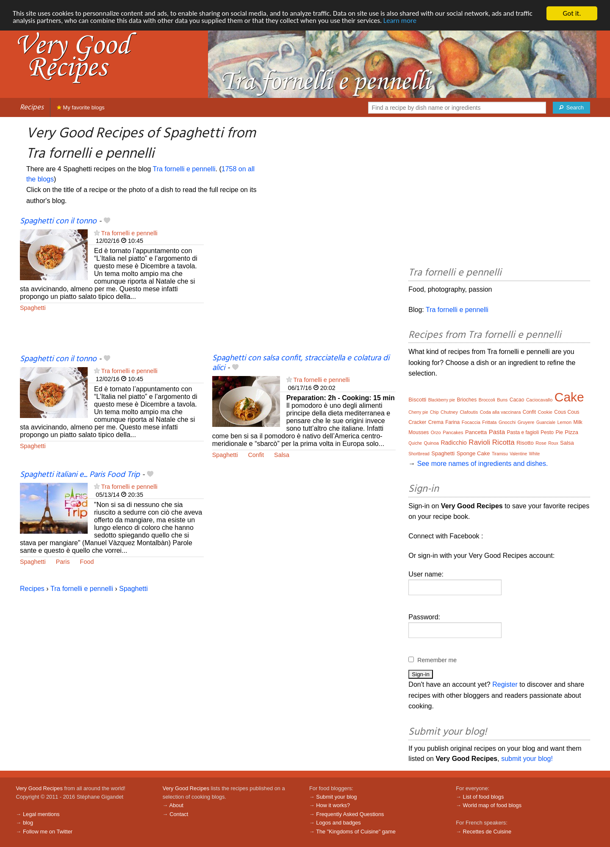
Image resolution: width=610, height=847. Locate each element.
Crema (436, 422)
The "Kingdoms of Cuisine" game (356, 831)
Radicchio (453, 442)
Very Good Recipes (39, 788)
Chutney (449, 412)
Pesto (547, 432)
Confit (256, 454)
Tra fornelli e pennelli (184, 169)
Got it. (572, 13)
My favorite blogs (81, 107)
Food (87, 561)
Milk (578, 422)
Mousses (418, 432)
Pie (559, 432)
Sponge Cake (473, 453)
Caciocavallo (539, 399)
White (534, 453)
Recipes (32, 107)
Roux (553, 443)
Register (505, 684)
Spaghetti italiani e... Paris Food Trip (80, 474)
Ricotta (503, 442)
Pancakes (453, 432)
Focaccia (471, 422)
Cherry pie (418, 412)
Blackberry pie (441, 400)
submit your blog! (527, 758)
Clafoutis (469, 412)
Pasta (497, 431)
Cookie (545, 412)
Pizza (571, 432)
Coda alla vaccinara (500, 412)
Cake (569, 397)
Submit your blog (336, 797)
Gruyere (526, 422)
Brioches (467, 400)
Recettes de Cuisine (487, 831)
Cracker (417, 422)
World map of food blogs (492, 805)
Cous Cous (566, 412)
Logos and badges (338, 822)
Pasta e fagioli (522, 432)
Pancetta (476, 432)
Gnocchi (507, 422)
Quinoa (431, 443)
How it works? (333, 805)
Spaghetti (33, 307)
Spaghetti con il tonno (58, 221)
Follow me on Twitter (47, 831)
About (176, 805)
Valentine (518, 453)
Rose (540, 443)
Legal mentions (41, 814)
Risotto (524, 443)
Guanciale (545, 422)
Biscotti (417, 399)
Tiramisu (500, 453)
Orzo (436, 432)
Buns (502, 399)
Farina (452, 422)
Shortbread (418, 453)
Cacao (517, 400)
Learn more (406, 21)
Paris (63, 561)
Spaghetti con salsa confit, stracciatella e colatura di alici (300, 363)
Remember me (437, 660)
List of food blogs (483, 797)
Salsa (281, 454)
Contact (178, 814)
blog (28, 822)
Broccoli (487, 399)
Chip (434, 412)
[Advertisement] (304, 285)
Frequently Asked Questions (350, 814)
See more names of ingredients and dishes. (482, 463)
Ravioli (479, 442)
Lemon (564, 422)
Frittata (489, 422)
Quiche (415, 443)
